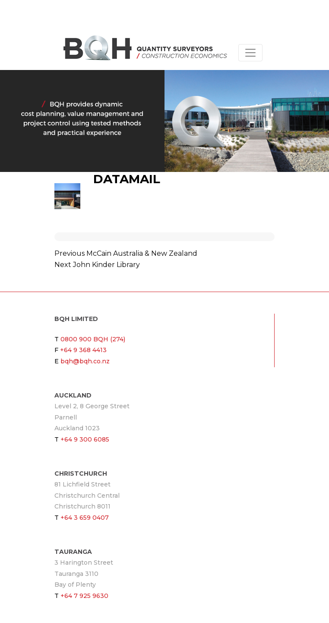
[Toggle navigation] (250, 52)
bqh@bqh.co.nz (85, 361)
